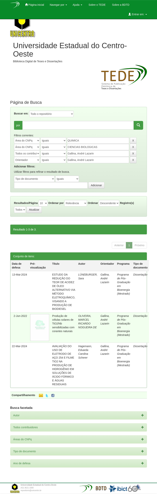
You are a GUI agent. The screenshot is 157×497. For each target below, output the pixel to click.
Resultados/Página (26, 203)
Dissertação (140, 274)
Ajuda (77, 4)
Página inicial (34, 4)
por (18, 125)
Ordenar (93, 203)
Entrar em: (137, 14)
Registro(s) (127, 203)
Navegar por (58, 4)
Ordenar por (56, 203)
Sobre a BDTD (120, 4)
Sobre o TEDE (97, 4)
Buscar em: (21, 113)
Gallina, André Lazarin (104, 278)
